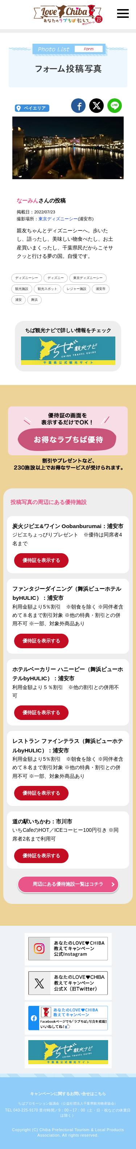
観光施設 (21, 289)
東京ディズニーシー (58, 219)
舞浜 (34, 300)
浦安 (18, 300)
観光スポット (47, 289)
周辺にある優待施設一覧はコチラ (68, 884)
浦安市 (101, 289)
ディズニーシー (26, 278)
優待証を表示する (41, 560)
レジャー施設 (76, 289)
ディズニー (56, 278)
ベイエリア (35, 108)
